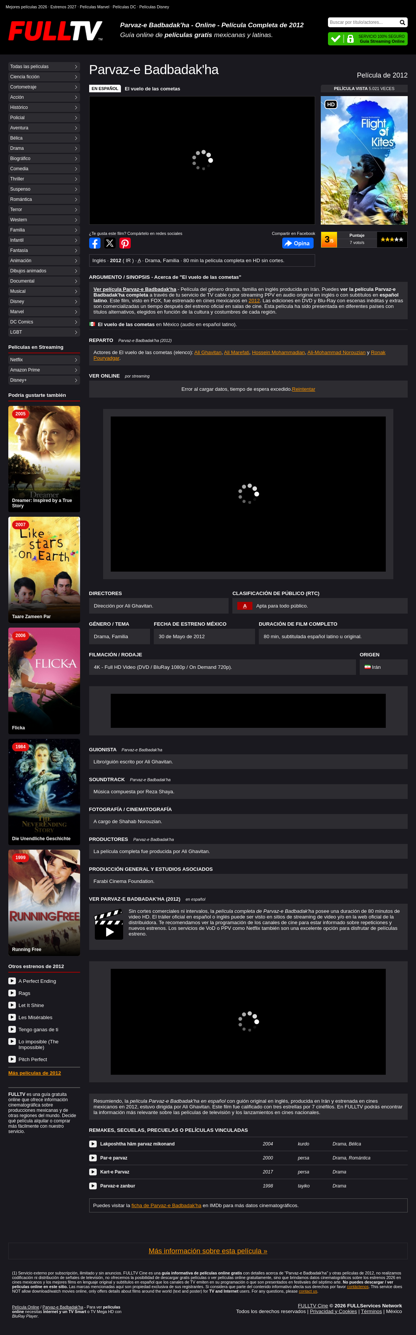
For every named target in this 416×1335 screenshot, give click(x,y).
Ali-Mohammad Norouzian (337, 352)
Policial (17, 117)
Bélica (16, 138)
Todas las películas (29, 66)
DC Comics (21, 322)
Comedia (19, 168)
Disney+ (18, 380)
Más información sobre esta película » (207, 1251)
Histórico (19, 107)
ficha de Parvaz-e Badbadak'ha (166, 1205)
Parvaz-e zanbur (118, 1186)
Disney (17, 301)
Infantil (16, 240)
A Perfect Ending (37, 981)
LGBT (16, 332)
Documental (22, 281)
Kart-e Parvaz (115, 1172)
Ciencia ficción (24, 76)
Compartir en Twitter (110, 243)
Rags (24, 993)
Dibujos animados (28, 271)
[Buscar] (368, 22)
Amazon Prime (25, 370)
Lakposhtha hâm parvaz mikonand (138, 1144)
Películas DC (124, 7)
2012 (254, 300)
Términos (371, 1311)
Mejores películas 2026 (26, 7)
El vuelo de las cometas (152, 89)
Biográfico (20, 158)
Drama (17, 148)
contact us (308, 1291)
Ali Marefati (236, 352)
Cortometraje (23, 87)
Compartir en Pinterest (125, 243)
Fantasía (19, 250)
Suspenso (20, 189)
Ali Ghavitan (207, 352)
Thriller (17, 179)
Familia (17, 230)
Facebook (298, 243)
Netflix (16, 359)
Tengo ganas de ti (38, 1029)
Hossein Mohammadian (278, 352)
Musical (18, 291)
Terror (16, 209)
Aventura (19, 128)
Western (18, 219)
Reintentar (303, 389)
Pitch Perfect (33, 1059)
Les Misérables (36, 1017)
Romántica (21, 199)
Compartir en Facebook (95, 243)
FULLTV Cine (313, 1306)
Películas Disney (154, 7)
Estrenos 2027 (64, 7)
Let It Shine (31, 1005)
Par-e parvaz (114, 1158)
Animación (20, 260)
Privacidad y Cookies (333, 1311)
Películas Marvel (94, 7)
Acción (17, 97)
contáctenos (357, 1286)
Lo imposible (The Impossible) (39, 1044)
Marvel (17, 311)
